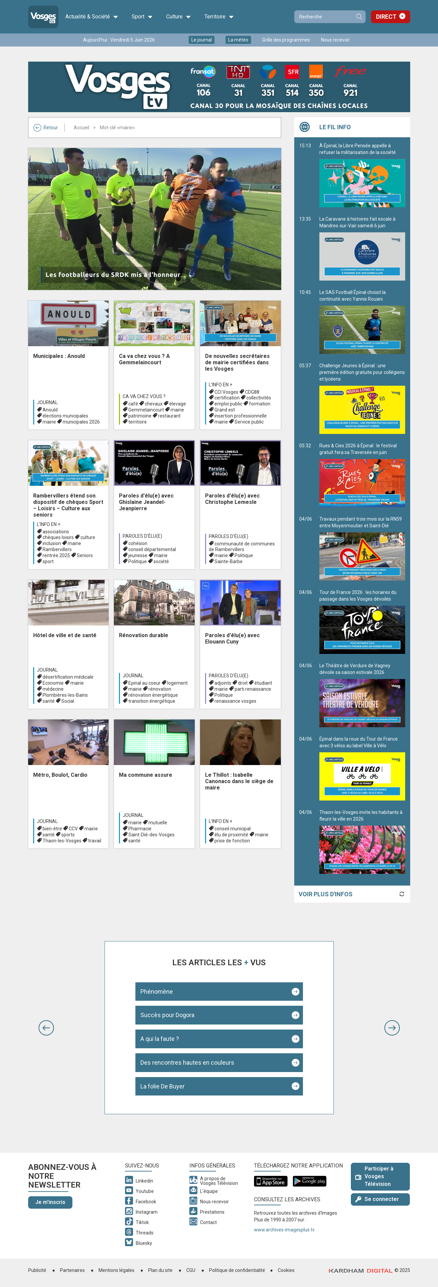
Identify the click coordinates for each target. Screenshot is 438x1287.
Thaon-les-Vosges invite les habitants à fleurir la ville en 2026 (362, 842)
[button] (46, 1028)
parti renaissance (253, 689)
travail (94, 840)
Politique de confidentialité (237, 1270)
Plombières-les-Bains (65, 695)
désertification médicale (68, 677)
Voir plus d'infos (326, 894)
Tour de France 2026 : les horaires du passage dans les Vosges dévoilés (362, 622)
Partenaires (72, 1270)
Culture (178, 17)
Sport (142, 17)
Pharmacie (139, 828)
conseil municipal (232, 828)
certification (227, 397)
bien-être (52, 828)
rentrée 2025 (56, 555)
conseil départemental (152, 549)
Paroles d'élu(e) (142, 536)
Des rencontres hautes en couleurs (187, 1062)
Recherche (359, 16)
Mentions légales (116, 1270)
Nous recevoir (335, 40)
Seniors (85, 555)
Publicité (37, 1270)
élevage (177, 403)
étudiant (263, 683)
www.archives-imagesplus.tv (284, 1229)
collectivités (258, 397)
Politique (137, 561)
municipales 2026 (81, 422)
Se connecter (377, 1199)
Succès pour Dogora (167, 1014)
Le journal (201, 40)
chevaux (154, 403)
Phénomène (156, 991)
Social (67, 701)
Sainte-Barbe (228, 561)
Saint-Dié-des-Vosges (151, 834)
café (133, 403)
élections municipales (65, 416)
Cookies (286, 1270)
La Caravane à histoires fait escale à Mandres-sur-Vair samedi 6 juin (362, 248)
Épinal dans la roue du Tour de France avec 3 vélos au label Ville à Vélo (362, 768)
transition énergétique (151, 701)
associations (56, 531)
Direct (386, 16)
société (161, 561)
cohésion (137, 543)
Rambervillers (57, 549)
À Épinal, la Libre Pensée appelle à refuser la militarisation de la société (362, 175)
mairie (49, 422)
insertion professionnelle (240, 416)
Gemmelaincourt (146, 409)
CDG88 (252, 392)
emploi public (228, 403)
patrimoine (139, 416)
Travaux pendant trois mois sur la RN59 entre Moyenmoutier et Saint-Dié (362, 548)
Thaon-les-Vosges (62, 840)
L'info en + (220, 384)
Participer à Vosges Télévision (374, 1176)
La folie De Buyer (162, 1086)
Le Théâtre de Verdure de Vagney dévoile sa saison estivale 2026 (362, 695)
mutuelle (157, 822)
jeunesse (137, 555)
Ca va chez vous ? (144, 396)
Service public (249, 422)
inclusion (52, 543)
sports (68, 834)
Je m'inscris (50, 1202)
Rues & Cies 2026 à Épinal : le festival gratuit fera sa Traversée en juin (362, 475)
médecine (53, 689)
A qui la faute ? (159, 1038)
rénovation (159, 689)
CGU (190, 1270)
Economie (53, 683)
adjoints (222, 683)
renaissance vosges (235, 701)
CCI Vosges (226, 392)
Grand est (224, 409)
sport (48, 561)
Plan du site (160, 1270)
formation (259, 403)
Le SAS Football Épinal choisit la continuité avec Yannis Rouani (362, 322)
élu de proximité (231, 834)
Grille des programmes (286, 40)
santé (49, 701)
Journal (47, 402)
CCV (73, 828)
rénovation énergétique (153, 695)
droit (243, 683)
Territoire (219, 17)
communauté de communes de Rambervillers (242, 546)
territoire (137, 422)
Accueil (81, 127)
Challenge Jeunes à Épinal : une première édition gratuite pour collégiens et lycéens (362, 398)
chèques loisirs (58, 537)
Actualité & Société (91, 17)
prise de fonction (232, 840)
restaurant (169, 416)
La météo (238, 40)
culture (87, 537)
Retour (46, 128)
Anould (50, 409)
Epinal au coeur (144, 683)
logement (177, 683)
